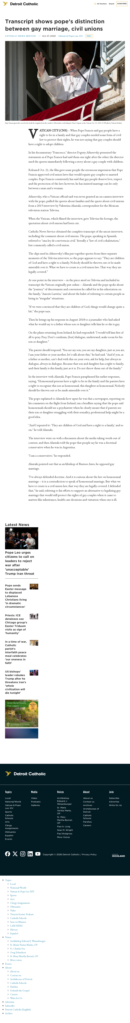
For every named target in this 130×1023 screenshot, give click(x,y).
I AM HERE (16, 931)
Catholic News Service (21, 36)
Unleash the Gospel (20, 995)
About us (88, 798)
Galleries (36, 805)
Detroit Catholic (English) (18, 1014)
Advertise (114, 802)
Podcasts (37, 802)
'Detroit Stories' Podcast (22, 919)
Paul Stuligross (63, 839)
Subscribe (122, 4)
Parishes (88, 823)
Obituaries (10, 833)
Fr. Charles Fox (17, 954)
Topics (8, 885)
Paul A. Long (64, 827)
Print (90, 36)
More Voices (64, 844)
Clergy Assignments (12, 828)
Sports (8, 812)
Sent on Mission (18, 927)
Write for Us (115, 805)
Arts (7, 823)
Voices (8, 942)
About (8, 973)
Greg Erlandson (18, 957)
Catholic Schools (9, 817)
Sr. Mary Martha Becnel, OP (63, 821)
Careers (88, 826)
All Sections (100, 4)
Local (8, 798)
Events (8, 840)
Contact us (89, 802)
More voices (16, 965)
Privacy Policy (90, 860)
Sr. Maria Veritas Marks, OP (65, 811)
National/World (13, 802)
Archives (88, 805)
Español (9, 837)
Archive (9, 1018)
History (14, 935)
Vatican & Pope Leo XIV (72, 36)
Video (35, 798)
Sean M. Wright (62, 832)
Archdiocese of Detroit (90, 811)
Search (111, 4)
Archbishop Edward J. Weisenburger (65, 801)
